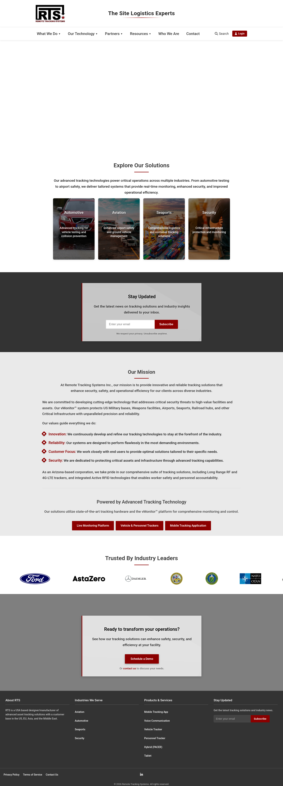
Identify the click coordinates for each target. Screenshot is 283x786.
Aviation (79, 712)
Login (240, 33)
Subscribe (166, 324)
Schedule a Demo (142, 659)
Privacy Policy (11, 774)
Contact (193, 33)
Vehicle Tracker (153, 729)
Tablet (147, 755)
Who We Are (168, 33)
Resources (139, 33)
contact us (129, 668)
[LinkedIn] (141, 774)
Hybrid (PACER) (153, 747)
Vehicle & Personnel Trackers (139, 525)
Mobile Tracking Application (188, 525)
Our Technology (81, 33)
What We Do (47, 33)
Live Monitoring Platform (93, 525)
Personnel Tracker (154, 738)
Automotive (81, 720)
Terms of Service (32, 774)
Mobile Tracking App (156, 712)
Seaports (80, 729)
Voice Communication (157, 720)
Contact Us (52, 774)
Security (79, 738)
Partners (112, 33)
